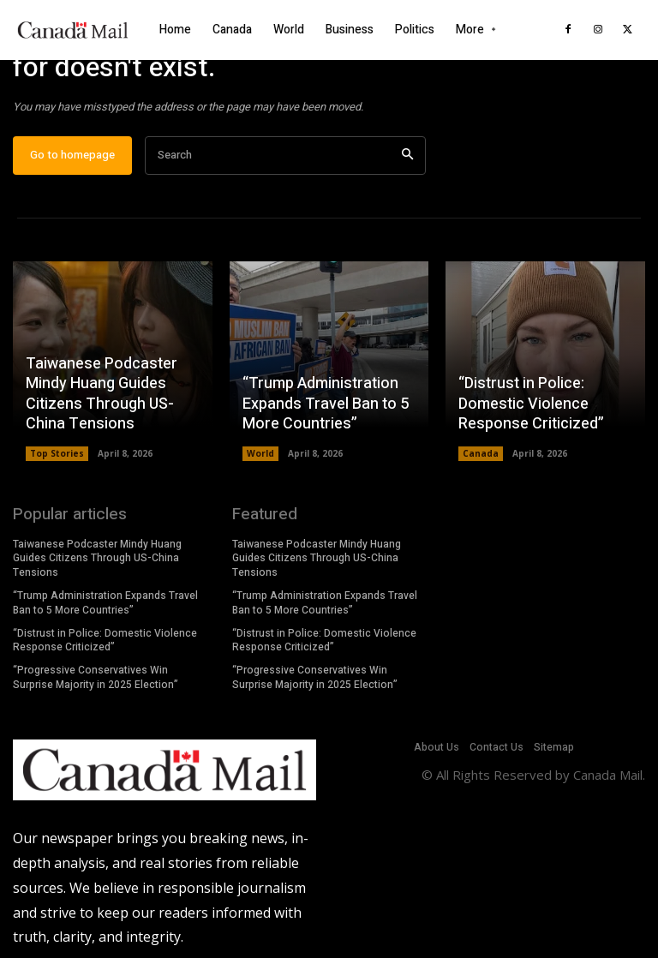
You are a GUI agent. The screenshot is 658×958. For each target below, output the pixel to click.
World (260, 453)
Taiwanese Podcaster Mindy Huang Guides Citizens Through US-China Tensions (101, 393)
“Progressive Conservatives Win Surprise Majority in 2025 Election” (95, 677)
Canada (481, 453)
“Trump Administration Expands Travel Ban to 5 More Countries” (325, 403)
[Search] (407, 155)
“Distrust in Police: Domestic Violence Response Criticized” (531, 403)
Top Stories (57, 453)
